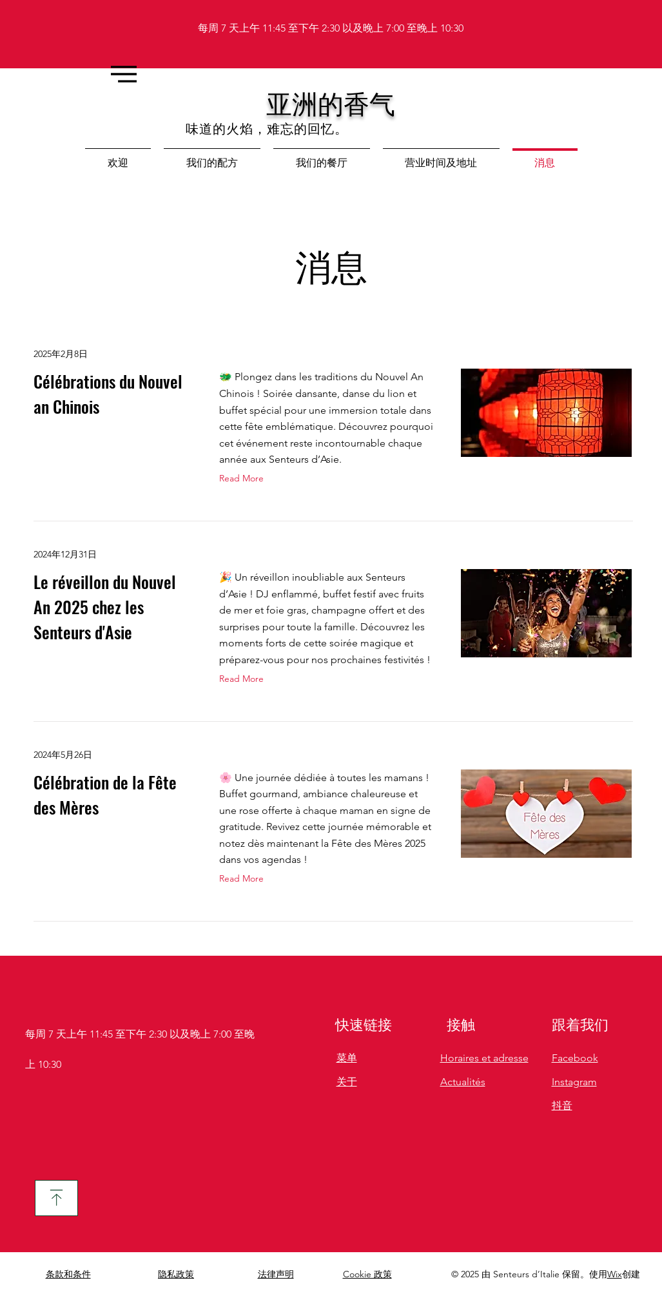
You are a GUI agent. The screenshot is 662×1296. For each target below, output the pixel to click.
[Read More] (244, 479)
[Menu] (123, 73)
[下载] (56, 1198)
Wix (614, 1274)
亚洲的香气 (330, 103)
